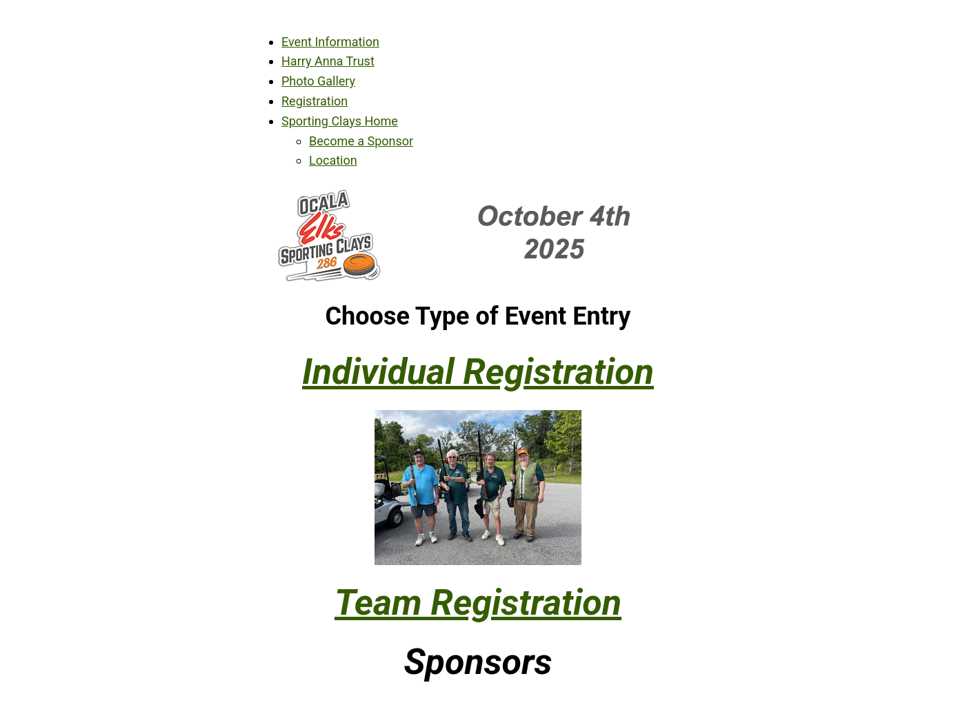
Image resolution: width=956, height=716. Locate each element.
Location (333, 160)
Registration (314, 101)
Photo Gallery (318, 81)
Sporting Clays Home (339, 121)
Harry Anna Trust (328, 61)
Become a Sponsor (361, 141)
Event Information (330, 41)
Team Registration (478, 603)
